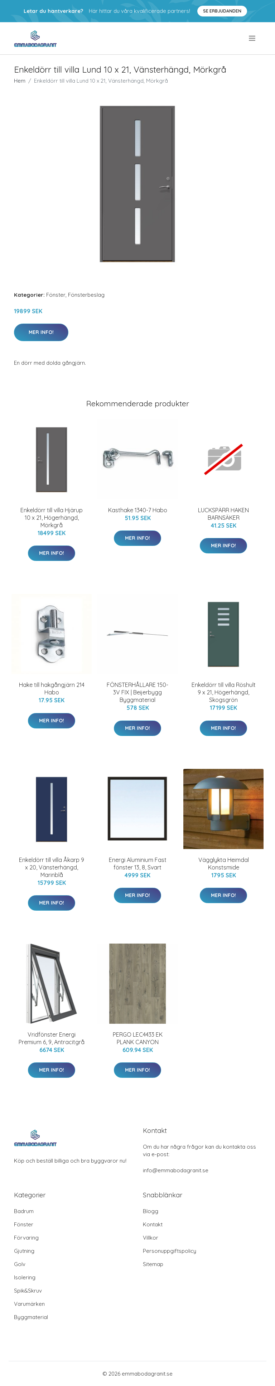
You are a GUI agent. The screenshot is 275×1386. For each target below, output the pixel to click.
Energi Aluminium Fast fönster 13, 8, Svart (138, 863)
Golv (19, 1264)
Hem (19, 80)
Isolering (24, 1277)
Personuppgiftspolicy (169, 1250)
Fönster (56, 294)
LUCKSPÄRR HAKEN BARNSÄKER (223, 514)
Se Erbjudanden (222, 11)
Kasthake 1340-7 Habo (137, 510)
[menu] (252, 38)
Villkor (150, 1237)
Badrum (24, 1211)
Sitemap (153, 1264)
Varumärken (29, 1303)
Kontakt (153, 1224)
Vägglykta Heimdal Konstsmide (223, 863)
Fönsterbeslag (86, 294)
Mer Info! (41, 332)
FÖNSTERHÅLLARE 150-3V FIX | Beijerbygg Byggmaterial (137, 692)
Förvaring (26, 1237)
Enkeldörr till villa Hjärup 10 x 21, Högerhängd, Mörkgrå (51, 518)
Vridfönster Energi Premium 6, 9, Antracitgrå (52, 1038)
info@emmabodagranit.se (175, 1170)
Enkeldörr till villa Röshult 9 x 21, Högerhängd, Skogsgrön (224, 692)
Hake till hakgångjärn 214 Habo (52, 688)
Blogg (150, 1211)
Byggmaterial (31, 1317)
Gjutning (24, 1250)
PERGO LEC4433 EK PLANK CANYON (138, 1038)
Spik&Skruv (28, 1290)
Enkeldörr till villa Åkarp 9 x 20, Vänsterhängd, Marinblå (51, 867)
